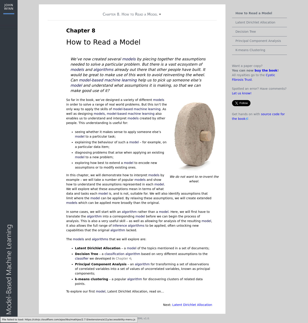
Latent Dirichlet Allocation (192, 305)
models (129, 59)
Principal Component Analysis (258, 41)
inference (120, 225)
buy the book (266, 70)
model (76, 85)
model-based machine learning (108, 80)
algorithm (129, 212)
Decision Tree (246, 31)
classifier (82, 258)
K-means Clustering (250, 50)
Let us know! (242, 93)
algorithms (103, 69)
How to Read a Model (254, 13)
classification (114, 254)
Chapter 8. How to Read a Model (132, 14)
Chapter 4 (123, 258)
